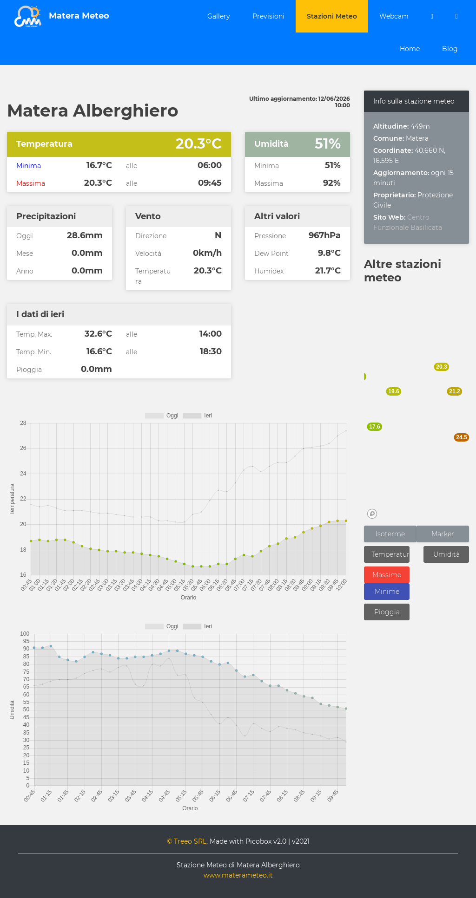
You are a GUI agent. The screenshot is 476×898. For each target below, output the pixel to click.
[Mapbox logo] (372, 513)
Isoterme (390, 534)
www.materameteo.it (238, 875)
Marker (442, 534)
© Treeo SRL (186, 841)
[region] (416, 406)
